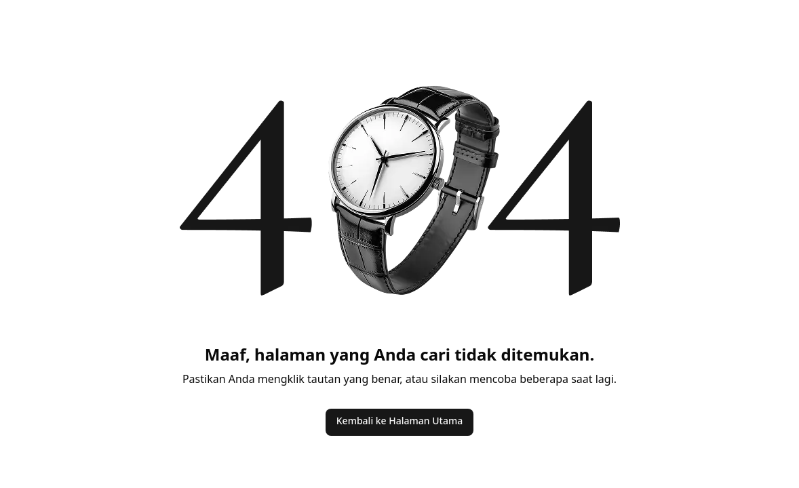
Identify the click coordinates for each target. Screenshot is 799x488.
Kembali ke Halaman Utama (399, 420)
